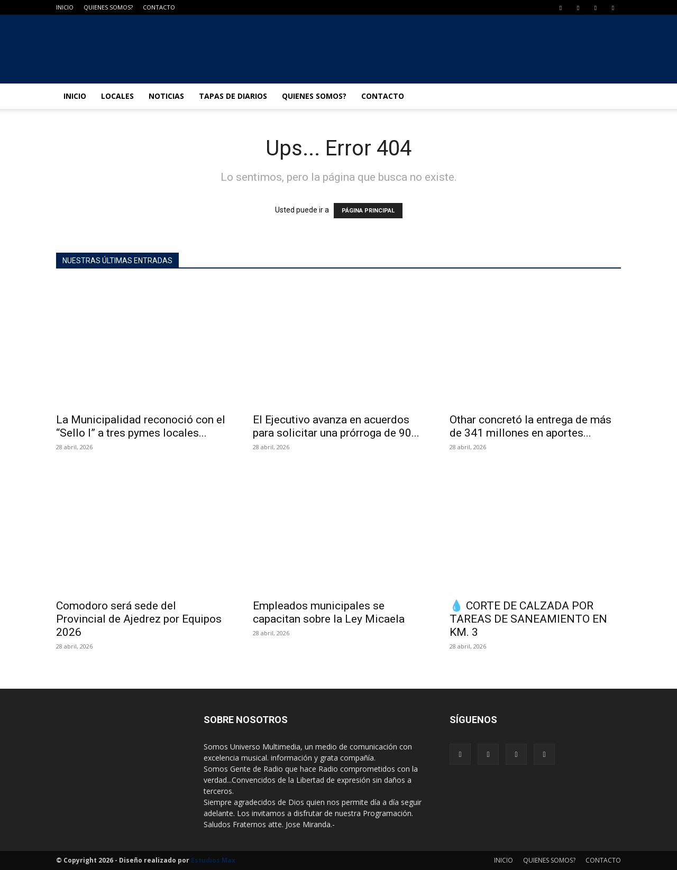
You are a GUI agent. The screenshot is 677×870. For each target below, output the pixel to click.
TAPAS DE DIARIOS (233, 96)
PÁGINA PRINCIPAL (368, 210)
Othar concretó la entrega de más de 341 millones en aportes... (530, 426)
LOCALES (117, 96)
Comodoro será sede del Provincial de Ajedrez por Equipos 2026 (139, 618)
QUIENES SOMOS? (108, 7)
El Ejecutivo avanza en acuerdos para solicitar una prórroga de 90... (336, 426)
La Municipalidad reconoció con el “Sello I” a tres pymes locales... (140, 426)
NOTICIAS (166, 96)
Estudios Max (213, 860)
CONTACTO (159, 7)
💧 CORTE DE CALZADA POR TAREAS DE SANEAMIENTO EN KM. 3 (528, 618)
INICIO (65, 7)
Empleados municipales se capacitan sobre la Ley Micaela (329, 612)
